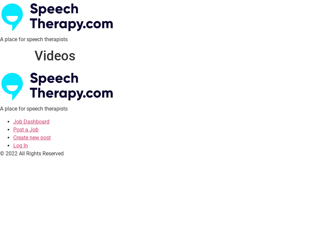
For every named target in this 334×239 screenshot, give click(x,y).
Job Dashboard (31, 122)
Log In (20, 145)
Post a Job (25, 129)
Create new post (32, 137)
